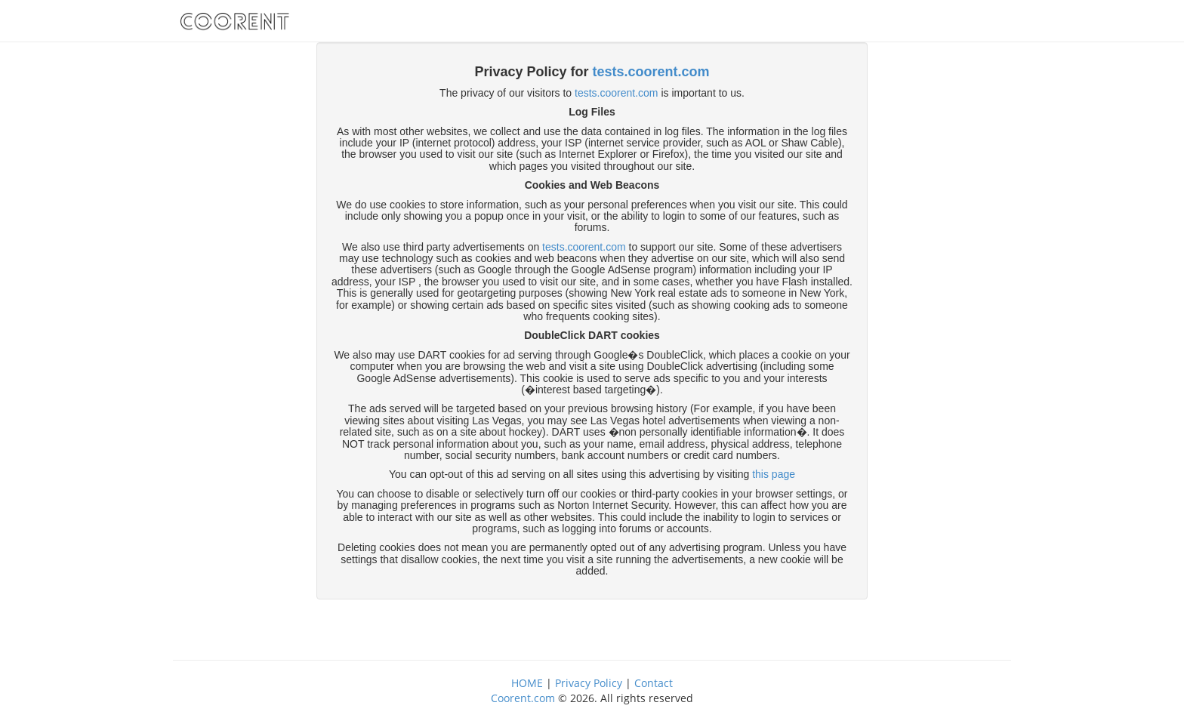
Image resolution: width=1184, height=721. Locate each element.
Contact (653, 683)
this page (773, 474)
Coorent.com (523, 698)
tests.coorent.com (651, 71)
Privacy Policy (588, 683)
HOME (527, 683)
